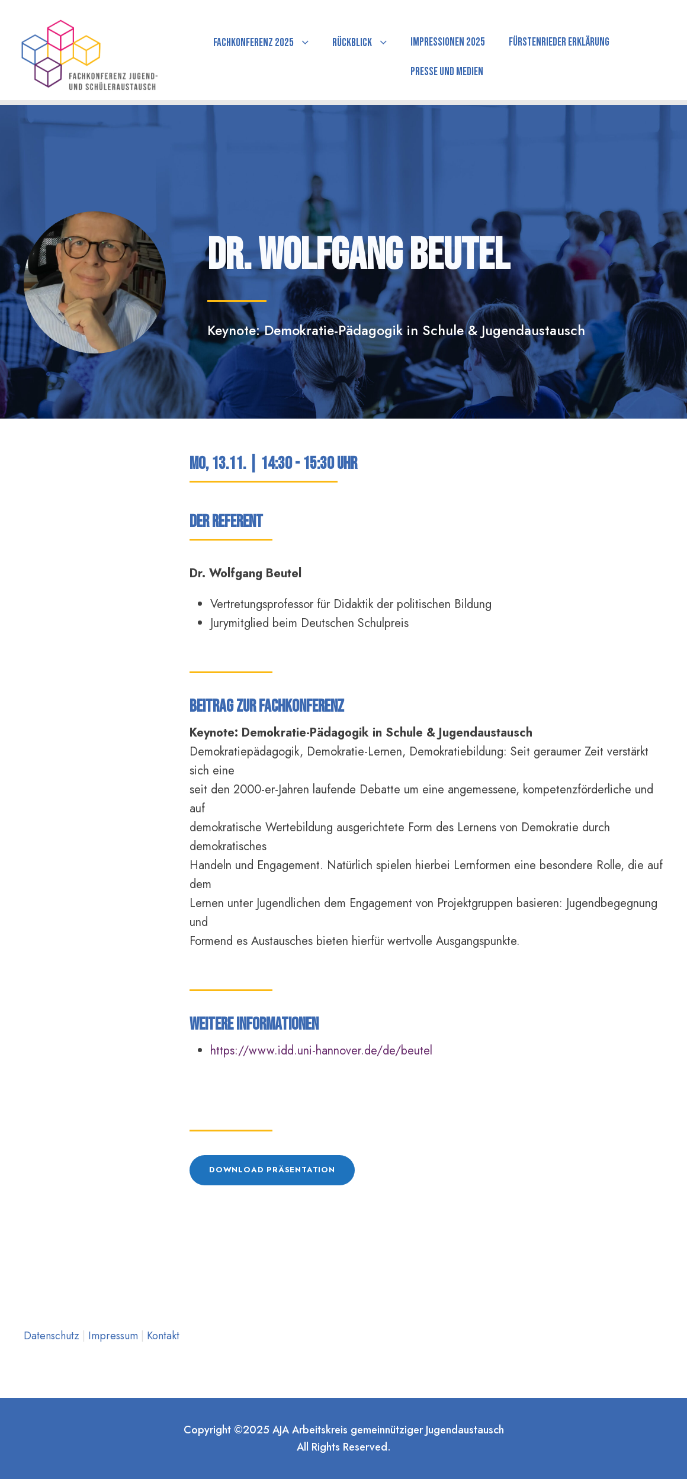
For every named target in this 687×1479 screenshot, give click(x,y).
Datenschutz (53, 1335)
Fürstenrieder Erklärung (559, 42)
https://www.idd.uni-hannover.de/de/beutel (321, 1050)
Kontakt (163, 1335)
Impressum (114, 1335)
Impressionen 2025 (447, 42)
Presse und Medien (446, 72)
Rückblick (352, 43)
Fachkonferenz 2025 (253, 43)
